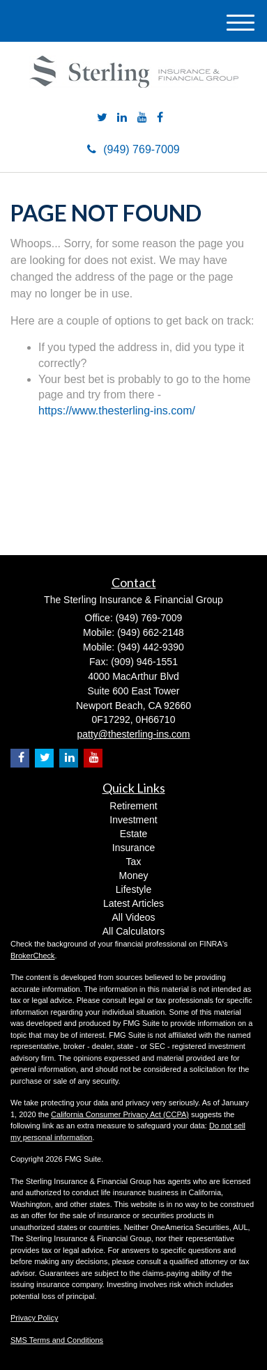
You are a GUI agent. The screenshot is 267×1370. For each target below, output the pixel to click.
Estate (134, 833)
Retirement (133, 805)
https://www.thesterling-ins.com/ (116, 411)
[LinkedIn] (122, 118)
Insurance (133, 847)
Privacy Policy (34, 1318)
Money (133, 875)
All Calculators (133, 931)
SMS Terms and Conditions (56, 1340)
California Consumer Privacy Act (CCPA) (120, 1114)
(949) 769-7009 (133, 149)
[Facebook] (160, 118)
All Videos (133, 917)
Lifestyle (133, 889)
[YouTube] (142, 118)
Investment (133, 819)
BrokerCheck (32, 955)
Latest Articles (133, 903)
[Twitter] (102, 118)
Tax (134, 861)
